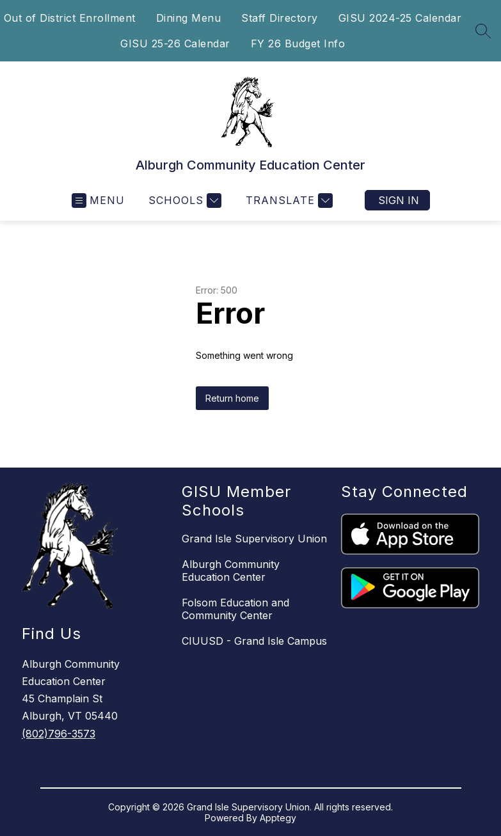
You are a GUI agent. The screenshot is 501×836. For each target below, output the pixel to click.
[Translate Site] (288, 201)
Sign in (398, 200)
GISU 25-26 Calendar (175, 43)
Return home (232, 398)
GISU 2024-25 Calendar (400, 18)
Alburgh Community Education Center (231, 570)
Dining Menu (188, 18)
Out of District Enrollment (70, 18)
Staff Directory (279, 18)
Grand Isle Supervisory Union (254, 538)
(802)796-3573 (58, 733)
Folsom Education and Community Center (235, 609)
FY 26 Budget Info (298, 43)
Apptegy (278, 817)
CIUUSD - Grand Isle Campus (254, 641)
